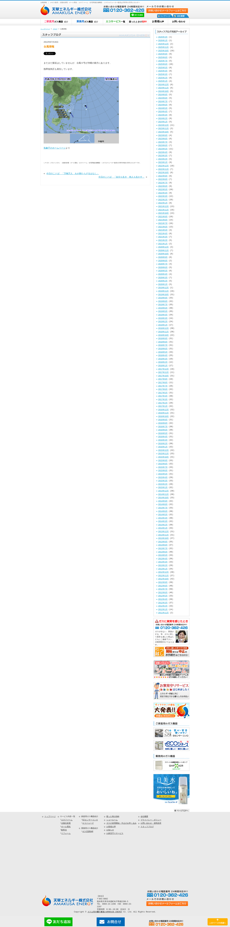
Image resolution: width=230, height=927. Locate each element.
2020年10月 (163, 254)
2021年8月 (163, 220)
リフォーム (66, 833)
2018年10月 (163, 335)
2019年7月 (163, 304)
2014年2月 (163, 525)
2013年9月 (163, 542)
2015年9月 (163, 460)
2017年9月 (163, 379)
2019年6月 (163, 308)
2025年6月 (163, 64)
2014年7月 (163, 508)
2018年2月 (163, 362)
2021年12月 (163, 206)
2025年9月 (163, 54)
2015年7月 (163, 467)
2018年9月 (163, 338)
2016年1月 (163, 447)
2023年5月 (163, 149)
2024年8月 (163, 98)
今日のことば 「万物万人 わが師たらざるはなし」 (72, 173)
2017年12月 (163, 369)
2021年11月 (163, 210)
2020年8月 (163, 261)
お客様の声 (111, 827)
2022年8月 (163, 179)
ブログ (55, 29)
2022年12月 (163, 166)
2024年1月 (163, 122)
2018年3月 (163, 359)
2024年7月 (163, 101)
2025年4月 (163, 71)
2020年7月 (163, 264)
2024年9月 (163, 94)
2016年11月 (163, 413)
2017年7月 (163, 386)
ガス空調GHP (87, 831)
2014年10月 (163, 498)
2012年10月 (163, 579)
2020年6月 (163, 267)
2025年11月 (163, 47)
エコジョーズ (88, 823)
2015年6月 (163, 470)
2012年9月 (163, 582)
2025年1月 (163, 81)
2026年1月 (163, 40)
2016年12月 (163, 410)
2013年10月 (163, 538)
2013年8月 (163, 545)
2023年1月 (163, 162)
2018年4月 (163, 355)
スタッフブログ (147, 827)
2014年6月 (163, 511)
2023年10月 (163, 132)
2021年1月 (163, 244)
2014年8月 (163, 504)
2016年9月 (163, 420)
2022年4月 (163, 193)
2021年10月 (163, 213)
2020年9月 (163, 257)
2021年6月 (163, 227)
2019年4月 (163, 315)
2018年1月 (163, 365)
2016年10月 (163, 416)
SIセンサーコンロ (90, 820)
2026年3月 (163, 37)
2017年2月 (163, 403)
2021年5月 (163, 230)
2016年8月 (163, 423)
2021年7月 (163, 223)
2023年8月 (163, 139)
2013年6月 (163, 552)
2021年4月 (163, 233)
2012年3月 (163, 603)
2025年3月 (163, 74)
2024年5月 (163, 108)
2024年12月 (163, 84)
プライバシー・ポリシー (151, 820)
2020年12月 (163, 247)
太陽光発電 (66, 823)
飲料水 (64, 830)
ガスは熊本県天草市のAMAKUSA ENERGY (105, 912)
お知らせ (110, 830)
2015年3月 (163, 481)
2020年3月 (163, 277)
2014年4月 (163, 518)
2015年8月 (163, 464)
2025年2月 (163, 78)
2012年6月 (163, 592)
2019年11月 (163, 291)
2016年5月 (163, 433)
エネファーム (66, 820)
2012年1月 (163, 609)
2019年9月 (163, 298)
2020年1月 (163, 284)
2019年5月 (163, 311)
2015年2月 (163, 484)
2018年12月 (163, 328)
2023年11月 (163, 128)
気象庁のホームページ (55, 148)
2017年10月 (163, 376)
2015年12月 (163, 450)
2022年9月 (163, 176)
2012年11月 (163, 575)
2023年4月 (163, 152)
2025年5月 (163, 67)
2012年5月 (163, 596)
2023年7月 (163, 142)
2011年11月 (163, 613)
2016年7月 (163, 426)
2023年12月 (163, 125)
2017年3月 (163, 399)
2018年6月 (163, 349)
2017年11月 (163, 372)
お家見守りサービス (114, 833)
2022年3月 (163, 196)
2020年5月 (163, 271)
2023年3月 (163, 155)
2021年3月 (163, 237)
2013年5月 (163, 555)
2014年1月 (163, 528)
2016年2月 (163, 443)
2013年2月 (163, 565)
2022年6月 (163, 186)
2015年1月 (163, 487)
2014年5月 (163, 514)
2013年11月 (163, 535)
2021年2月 (163, 240)
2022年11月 (163, 169)
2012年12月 (163, 572)
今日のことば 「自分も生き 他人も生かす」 (121, 176)
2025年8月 (163, 57)
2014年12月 (163, 491)
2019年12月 (163, 288)
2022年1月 (163, 203)
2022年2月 (163, 200)
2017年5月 (163, 393)
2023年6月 (163, 145)
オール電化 (66, 827)
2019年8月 (163, 301)
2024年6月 (163, 105)
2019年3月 (163, 318)
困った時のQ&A (112, 816)
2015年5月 (163, 474)
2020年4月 (163, 274)
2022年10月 (163, 172)
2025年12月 (163, 44)
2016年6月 (163, 430)
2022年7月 (163, 183)
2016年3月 (163, 440)
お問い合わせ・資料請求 (151, 823)
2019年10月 (163, 294)
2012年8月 (163, 586)
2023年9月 (163, 135)
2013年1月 (163, 569)
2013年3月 (163, 562)
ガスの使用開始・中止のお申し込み (121, 823)
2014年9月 (163, 501)
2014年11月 (163, 494)
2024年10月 (163, 91)
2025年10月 (163, 51)
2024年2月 (163, 118)
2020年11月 (163, 250)
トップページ (45, 29)
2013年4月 (163, 559)
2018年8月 (163, 342)
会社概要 (144, 816)
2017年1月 (163, 406)
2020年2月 (163, 281)
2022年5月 (163, 189)
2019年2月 (163, 321)
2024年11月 (163, 88)
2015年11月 (163, 453)
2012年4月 (163, 599)
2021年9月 (163, 216)
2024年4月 (163, 111)
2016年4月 (163, 437)
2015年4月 (163, 477)
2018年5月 (163, 352)
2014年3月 (163, 521)
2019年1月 (163, 325)
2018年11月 (163, 332)
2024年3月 (163, 115)
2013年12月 (163, 531)
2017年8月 (163, 382)
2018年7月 (163, 345)
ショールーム (112, 820)
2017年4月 (163, 396)
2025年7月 (163, 61)
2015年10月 (163, 457)
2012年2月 (163, 606)
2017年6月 (163, 389)
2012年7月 (163, 589)
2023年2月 (163, 159)
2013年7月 (163, 548)
